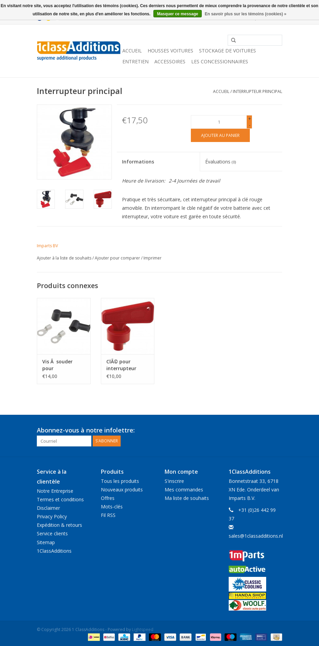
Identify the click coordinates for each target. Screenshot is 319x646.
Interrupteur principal (257, 91)
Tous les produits (120, 481)
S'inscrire (174, 481)
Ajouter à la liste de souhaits (64, 258)
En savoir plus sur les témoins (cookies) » (245, 14)
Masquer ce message (177, 14)
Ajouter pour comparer (118, 258)
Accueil (132, 50)
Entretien (135, 61)
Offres (108, 498)
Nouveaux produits (122, 489)
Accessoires (169, 61)
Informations (138, 161)
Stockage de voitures (227, 50)
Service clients (52, 533)
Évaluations (220, 161)
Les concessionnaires (219, 61)
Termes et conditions (60, 499)
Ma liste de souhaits (187, 498)
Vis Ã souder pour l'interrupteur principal (58, 365)
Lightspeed (142, 629)
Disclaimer (48, 508)
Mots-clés (112, 506)
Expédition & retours (59, 525)
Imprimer (152, 258)
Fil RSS (108, 515)
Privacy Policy (52, 516)
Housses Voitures (170, 50)
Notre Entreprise (55, 491)
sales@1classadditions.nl (256, 536)
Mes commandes (184, 489)
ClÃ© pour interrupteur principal (121, 365)
